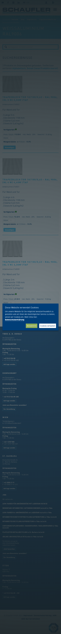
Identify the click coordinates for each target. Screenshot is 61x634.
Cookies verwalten (47, 325)
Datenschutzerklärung (14, 319)
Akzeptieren (31, 325)
